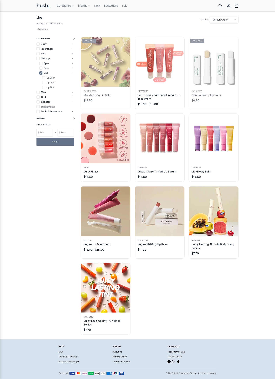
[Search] (220, 6)
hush (43, 5)
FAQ (61, 351)
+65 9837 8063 (174, 356)
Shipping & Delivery (68, 356)
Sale (124, 6)
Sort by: (204, 19)
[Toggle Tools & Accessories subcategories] (72, 111)
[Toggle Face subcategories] (72, 68)
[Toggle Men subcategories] (72, 92)
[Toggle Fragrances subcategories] (72, 49)
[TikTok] (178, 362)
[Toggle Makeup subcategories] (72, 58)
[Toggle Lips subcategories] (72, 73)
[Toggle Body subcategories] (72, 44)
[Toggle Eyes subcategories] (72, 63)
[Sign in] (229, 6)
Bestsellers (111, 6)
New (97, 6)
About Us (117, 351)
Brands (84, 6)
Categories (65, 6)
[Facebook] (169, 362)
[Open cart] (236, 6)
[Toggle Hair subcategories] (72, 54)
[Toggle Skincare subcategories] (72, 102)
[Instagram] (173, 362)
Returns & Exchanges (69, 361)
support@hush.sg (176, 351)
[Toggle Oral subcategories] (72, 97)
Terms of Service (121, 361)
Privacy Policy (120, 356)
